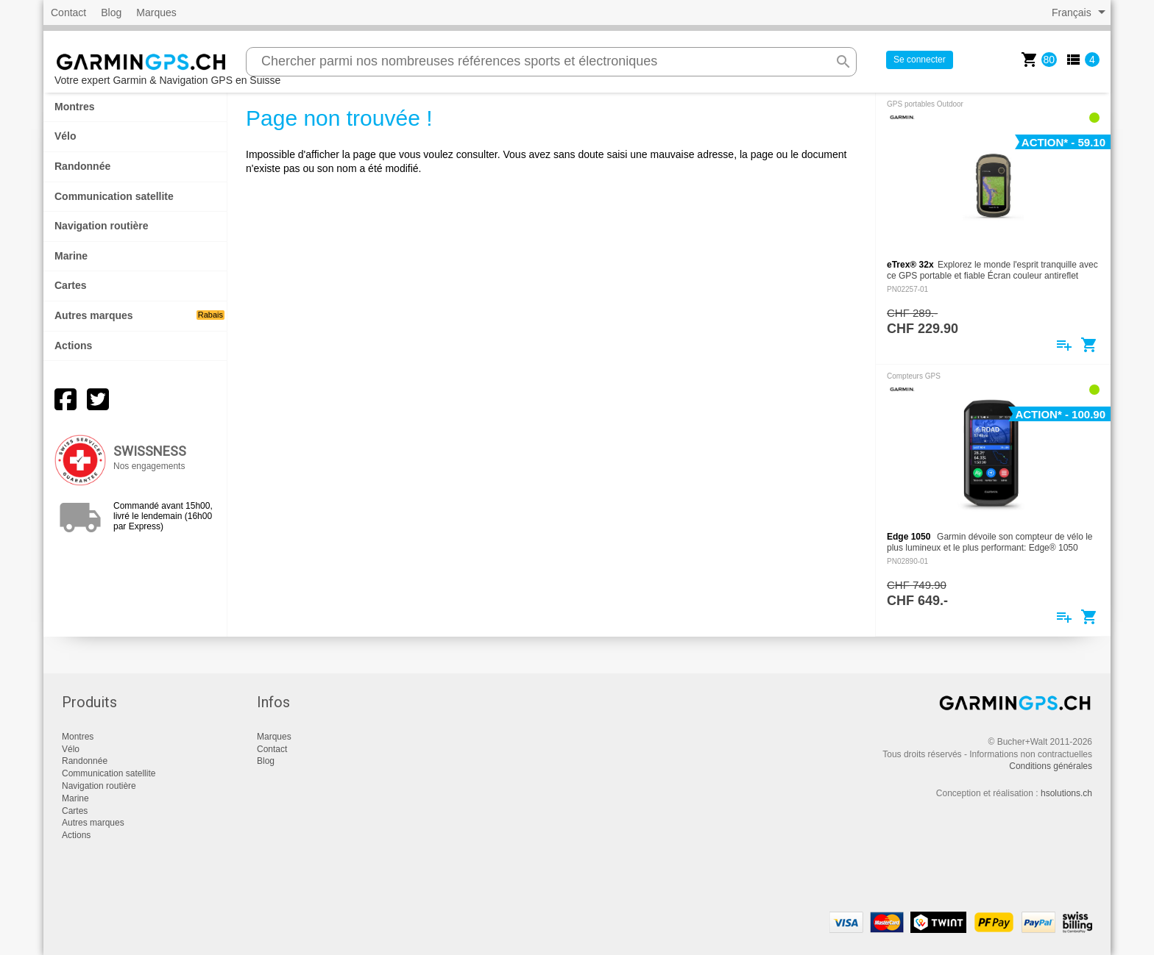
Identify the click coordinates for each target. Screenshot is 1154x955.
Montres (74, 106)
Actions (73, 345)
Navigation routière (101, 226)
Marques (156, 12)
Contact (68, 12)
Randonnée (82, 166)
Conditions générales (1050, 766)
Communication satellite (114, 196)
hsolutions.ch (1066, 793)
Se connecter (919, 59)
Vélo (65, 136)
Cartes (70, 285)
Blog (111, 12)
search (843, 62)
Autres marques (139, 315)
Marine (71, 256)
